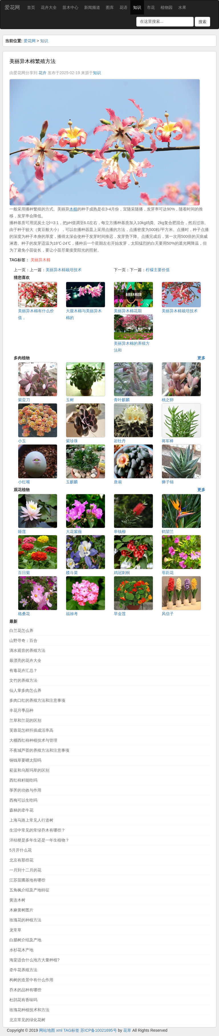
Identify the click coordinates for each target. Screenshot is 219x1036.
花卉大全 (49, 7)
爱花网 (12, 7)
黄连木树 (17, 900)
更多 (201, 358)
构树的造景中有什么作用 (31, 980)
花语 (123, 7)
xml (59, 1030)
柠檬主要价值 (158, 269)
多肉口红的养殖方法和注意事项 (37, 700)
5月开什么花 (20, 850)
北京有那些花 (21, 860)
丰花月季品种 (21, 710)
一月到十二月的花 (25, 870)
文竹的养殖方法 (23, 680)
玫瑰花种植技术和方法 (29, 1009)
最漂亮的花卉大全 (25, 660)
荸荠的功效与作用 (25, 790)
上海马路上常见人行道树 (31, 820)
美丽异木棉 (40, 260)
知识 (137, 7)
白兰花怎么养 (21, 630)
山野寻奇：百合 (23, 640)
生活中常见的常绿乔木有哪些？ (37, 830)
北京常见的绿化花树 (27, 1019)
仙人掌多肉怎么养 (25, 690)
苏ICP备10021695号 (98, 1030)
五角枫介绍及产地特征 (29, 890)
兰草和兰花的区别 (25, 720)
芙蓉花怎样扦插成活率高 (31, 730)
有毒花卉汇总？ (23, 670)
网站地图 (47, 1030)
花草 (127, 1030)
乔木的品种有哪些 (25, 990)
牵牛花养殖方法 (23, 970)
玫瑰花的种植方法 (25, 920)
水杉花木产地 (21, 950)
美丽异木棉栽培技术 (64, 269)
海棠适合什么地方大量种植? (34, 960)
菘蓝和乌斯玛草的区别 (29, 770)
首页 (31, 7)
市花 (151, 7)
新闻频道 (92, 7)
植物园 (167, 7)
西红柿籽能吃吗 (23, 780)
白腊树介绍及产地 (25, 940)
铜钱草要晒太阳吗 (25, 760)
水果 (182, 7)
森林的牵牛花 (21, 810)
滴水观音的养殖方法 (27, 650)
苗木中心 (70, 7)
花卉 (42, 72)
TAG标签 (71, 1030)
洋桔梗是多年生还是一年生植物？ (39, 840)
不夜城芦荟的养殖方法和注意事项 (39, 750)
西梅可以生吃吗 (23, 800)
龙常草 (15, 930)
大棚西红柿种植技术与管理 (33, 740)
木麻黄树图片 (21, 910)
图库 (110, 7)
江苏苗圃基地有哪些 (27, 880)
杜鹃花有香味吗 (23, 1000)
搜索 (202, 21)
